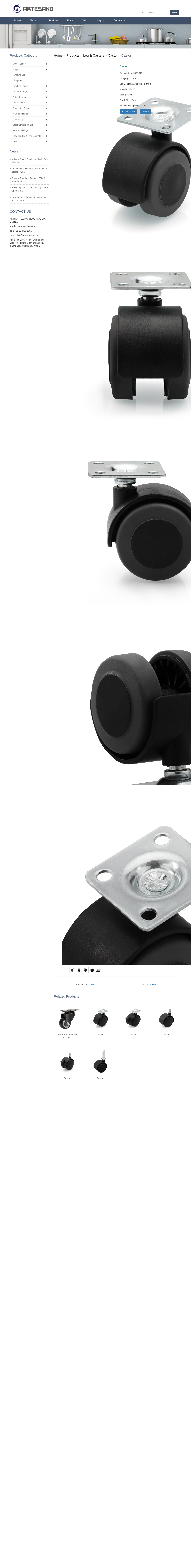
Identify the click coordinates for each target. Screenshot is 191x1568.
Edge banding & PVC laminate (26, 136)
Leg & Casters (94, 55)
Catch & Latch (19, 97)
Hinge (15, 69)
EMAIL (145, 111)
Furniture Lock (19, 75)
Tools (14, 141)
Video (85, 20)
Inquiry (101, 20)
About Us (35, 20)
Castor (113, 55)
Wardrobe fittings (20, 114)
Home (17, 20)
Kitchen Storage (20, 91)
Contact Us (119, 20)
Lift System (17, 80)
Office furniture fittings (22, 125)
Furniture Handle (20, 86)
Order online (128, 111)
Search (174, 12)
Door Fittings (18, 119)
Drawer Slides (19, 64)
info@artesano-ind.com (28, 235)
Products (53, 20)
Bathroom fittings (20, 130)
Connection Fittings (21, 108)
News (70, 20)
